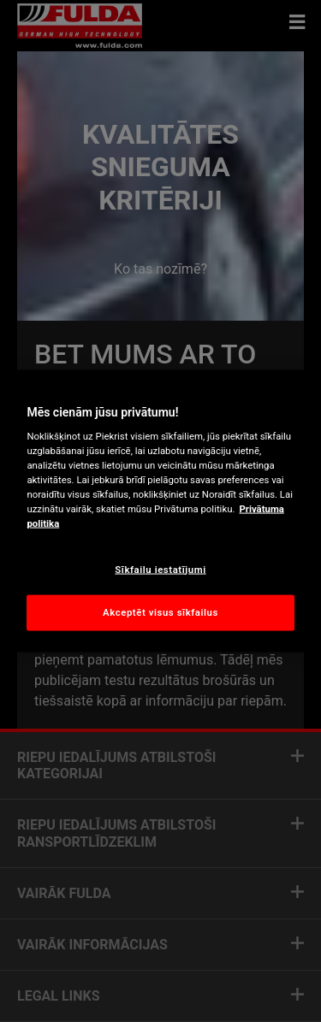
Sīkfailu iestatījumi (160, 569)
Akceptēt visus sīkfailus (160, 612)
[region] (160, 511)
